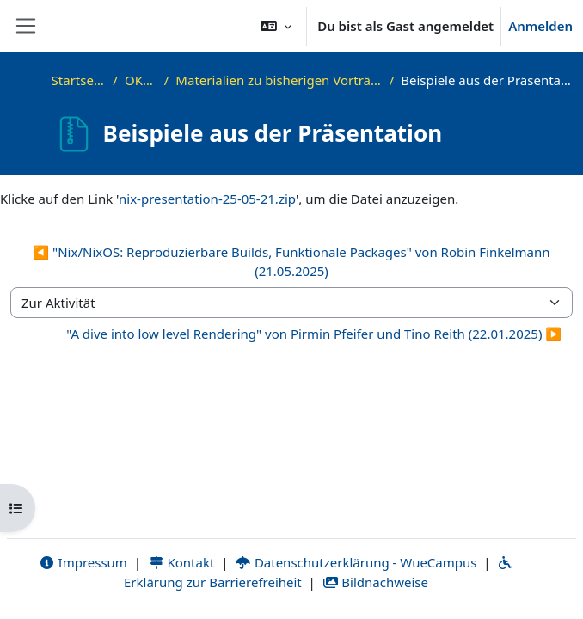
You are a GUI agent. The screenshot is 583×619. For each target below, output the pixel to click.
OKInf (141, 80)
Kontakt (181, 562)
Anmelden (540, 25)
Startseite (79, 80)
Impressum (83, 562)
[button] (276, 26)
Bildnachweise (375, 582)
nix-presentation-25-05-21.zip (207, 198)
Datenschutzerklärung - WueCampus (355, 562)
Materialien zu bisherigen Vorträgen (278, 80)
